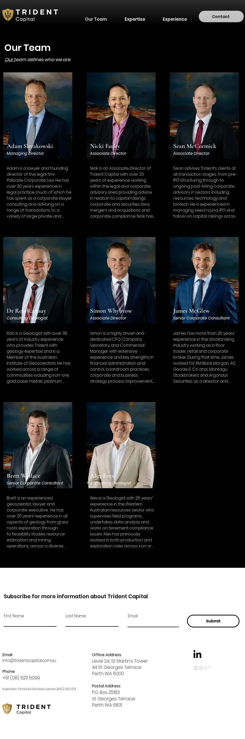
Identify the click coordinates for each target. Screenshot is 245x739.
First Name (14, 616)
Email (133, 616)
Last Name (76, 616)
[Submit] (213, 621)
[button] (135, 17)
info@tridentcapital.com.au (29, 660)
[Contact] (221, 16)
